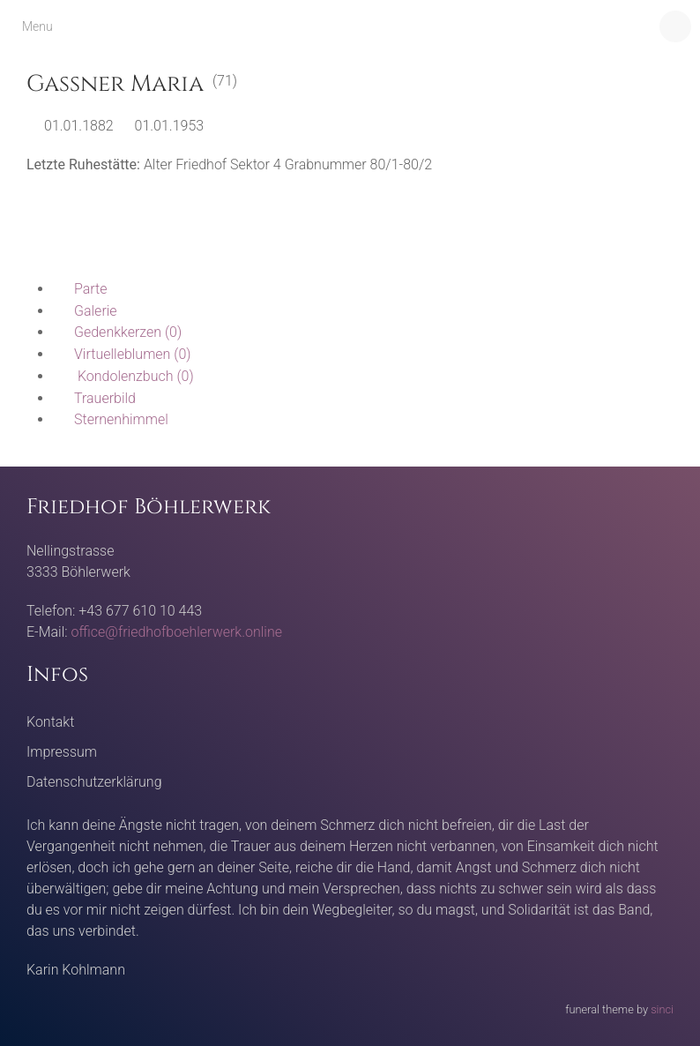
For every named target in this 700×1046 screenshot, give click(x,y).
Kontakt (50, 722)
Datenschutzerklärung (94, 781)
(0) (117, 332)
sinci (662, 1009)
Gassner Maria (115, 84)
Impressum (61, 751)
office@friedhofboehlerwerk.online (176, 632)
